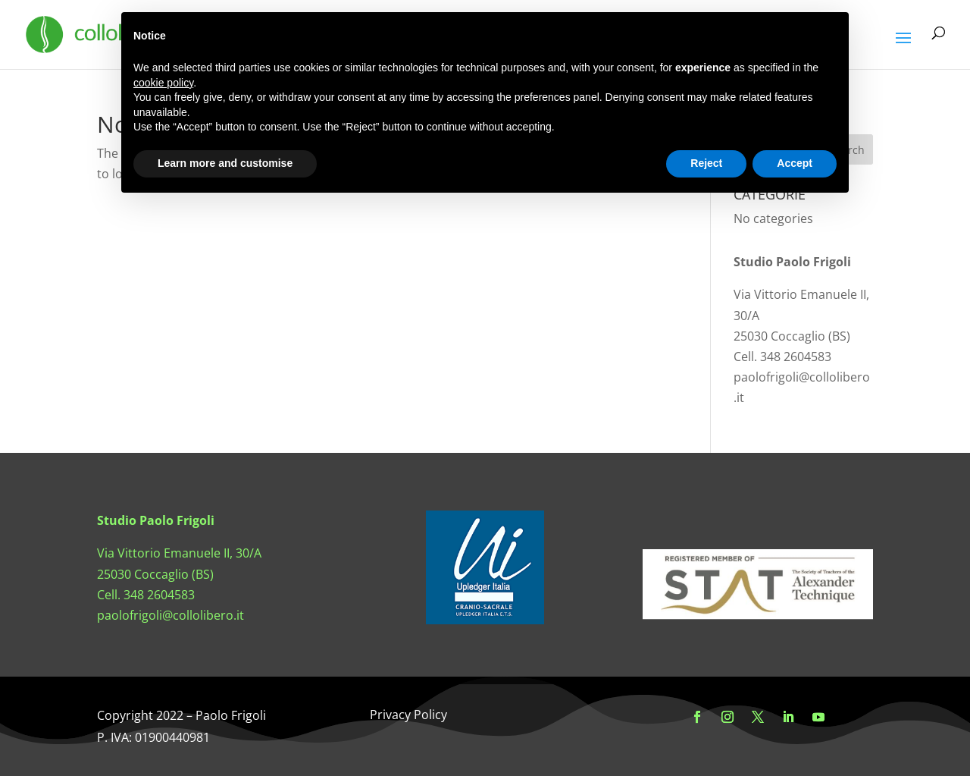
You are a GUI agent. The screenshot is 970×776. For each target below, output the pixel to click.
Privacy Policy (408, 714)
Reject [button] (706, 163)
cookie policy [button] (163, 83)
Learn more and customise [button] (225, 163)
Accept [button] (794, 163)
